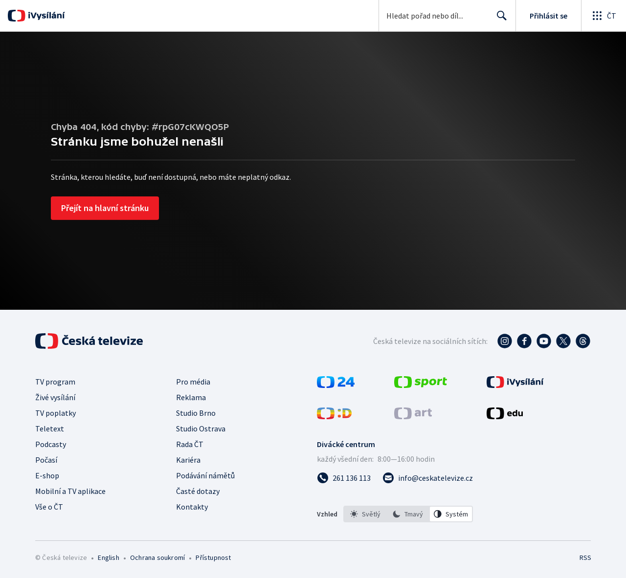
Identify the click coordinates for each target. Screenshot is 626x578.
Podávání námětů (205, 475)
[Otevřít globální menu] (603, 15)
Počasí (46, 460)
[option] (365, 514)
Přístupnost (213, 557)
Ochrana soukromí (157, 557)
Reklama (191, 397)
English (108, 557)
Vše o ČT (49, 507)
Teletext (49, 428)
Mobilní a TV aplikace (70, 491)
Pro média (193, 381)
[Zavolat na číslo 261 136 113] (344, 478)
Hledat (499, 19)
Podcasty (50, 444)
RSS (585, 557)
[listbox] (408, 514)
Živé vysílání (55, 397)
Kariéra (188, 460)
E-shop (47, 475)
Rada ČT (189, 444)
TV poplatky (55, 413)
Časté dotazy (198, 491)
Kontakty (192, 507)
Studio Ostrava (200, 428)
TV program (55, 381)
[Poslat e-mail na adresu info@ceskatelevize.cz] (427, 478)
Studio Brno (196, 413)
